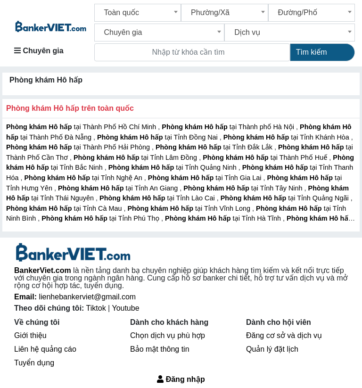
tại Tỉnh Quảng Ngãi (286, 198)
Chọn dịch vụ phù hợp (167, 335)
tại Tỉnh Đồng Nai (158, 137)
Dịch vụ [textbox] (247, 32)
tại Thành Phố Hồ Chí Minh (82, 127)
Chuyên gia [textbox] (123, 32)
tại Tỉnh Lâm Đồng (136, 157)
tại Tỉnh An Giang (119, 188)
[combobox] (137, 13)
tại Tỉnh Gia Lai (205, 178)
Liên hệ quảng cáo (45, 349)
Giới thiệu (30, 335)
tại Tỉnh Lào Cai (158, 198)
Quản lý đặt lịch (272, 349)
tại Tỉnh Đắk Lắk (215, 147)
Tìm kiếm (311, 52)
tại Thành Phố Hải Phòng (79, 147)
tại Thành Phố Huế (266, 157)
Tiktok (97, 308)
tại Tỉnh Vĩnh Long (189, 208)
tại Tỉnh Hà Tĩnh (224, 218)
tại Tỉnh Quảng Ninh (173, 167)
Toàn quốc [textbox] (122, 12)
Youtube (125, 308)
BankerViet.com (42, 270)
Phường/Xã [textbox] (210, 12)
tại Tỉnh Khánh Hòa (287, 137)
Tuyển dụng (34, 363)
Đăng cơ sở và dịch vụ (284, 335)
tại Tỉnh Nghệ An (84, 178)
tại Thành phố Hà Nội (229, 127)
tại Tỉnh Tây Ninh (243, 188)
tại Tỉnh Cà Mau (64, 208)
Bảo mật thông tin (159, 349)
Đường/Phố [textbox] (298, 12)
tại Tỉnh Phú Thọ (101, 218)
